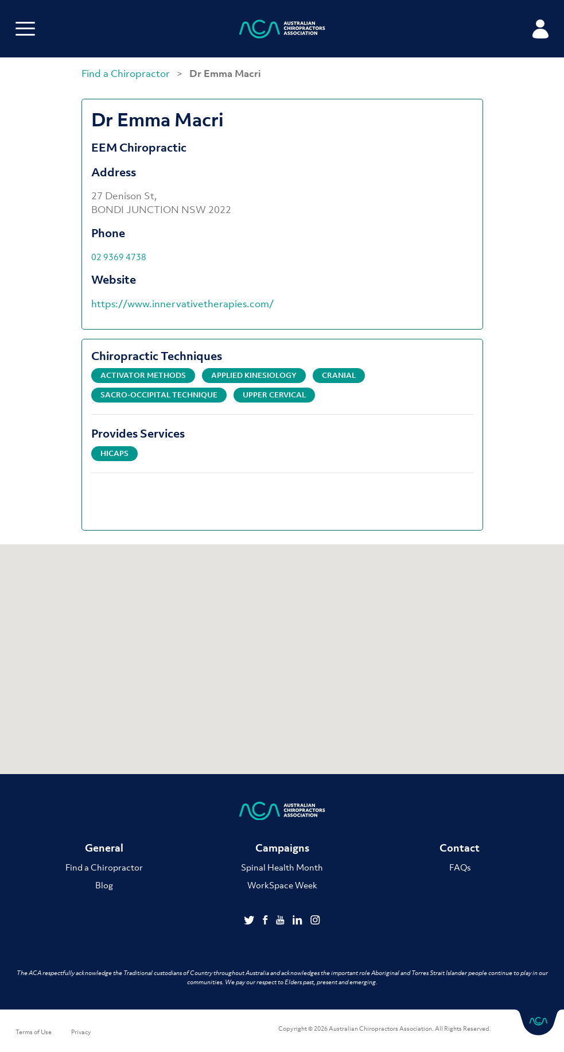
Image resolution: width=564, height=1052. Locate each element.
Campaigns (282, 847)
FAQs (459, 867)
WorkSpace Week (282, 885)
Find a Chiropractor (126, 73)
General (104, 847)
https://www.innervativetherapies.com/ (182, 303)
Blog (104, 885)
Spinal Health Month (282, 867)
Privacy (81, 1031)
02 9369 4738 (118, 256)
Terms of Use (33, 1031)
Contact (459, 847)
